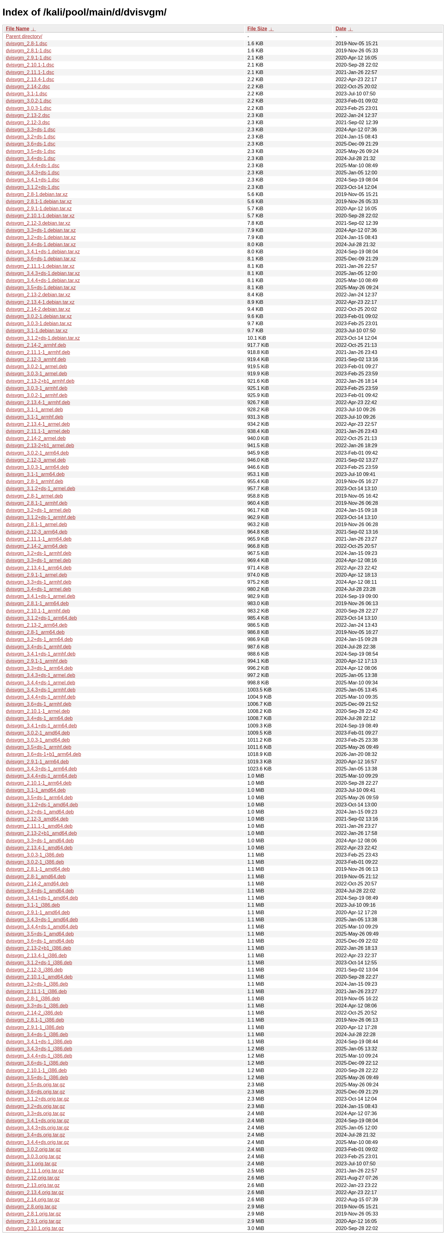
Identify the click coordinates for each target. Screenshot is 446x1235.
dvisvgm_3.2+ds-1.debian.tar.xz (41, 237)
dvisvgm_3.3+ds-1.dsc (30, 129)
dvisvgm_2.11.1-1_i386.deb (36, 991)
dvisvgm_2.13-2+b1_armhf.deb (40, 381)
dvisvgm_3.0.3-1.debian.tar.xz (39, 323)
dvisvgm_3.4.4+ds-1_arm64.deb (41, 776)
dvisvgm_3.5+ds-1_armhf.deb (38, 747)
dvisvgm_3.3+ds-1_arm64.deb (39, 668)
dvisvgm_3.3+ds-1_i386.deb (37, 1005)
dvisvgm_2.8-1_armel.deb (34, 496)
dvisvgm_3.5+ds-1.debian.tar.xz (41, 287)
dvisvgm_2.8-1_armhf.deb (34, 481)
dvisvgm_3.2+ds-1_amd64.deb (40, 811)
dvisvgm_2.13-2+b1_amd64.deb (41, 833)
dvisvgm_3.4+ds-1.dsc (30, 158)
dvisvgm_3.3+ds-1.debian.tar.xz (41, 230)
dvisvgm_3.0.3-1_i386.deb (35, 855)
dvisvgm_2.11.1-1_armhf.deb (38, 352)
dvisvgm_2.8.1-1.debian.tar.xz (39, 201)
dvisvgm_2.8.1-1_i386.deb (35, 1020)
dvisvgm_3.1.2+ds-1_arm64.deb (41, 618)
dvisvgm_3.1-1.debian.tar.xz (37, 330)
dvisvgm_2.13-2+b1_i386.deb (38, 948)
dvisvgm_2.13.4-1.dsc (30, 79)
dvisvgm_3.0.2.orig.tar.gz (33, 1149)
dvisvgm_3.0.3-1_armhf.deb (36, 388)
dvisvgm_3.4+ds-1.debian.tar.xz (41, 244)
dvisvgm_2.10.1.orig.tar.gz (35, 1228)
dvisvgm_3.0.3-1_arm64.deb (37, 467)
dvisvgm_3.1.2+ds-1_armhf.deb (41, 517)
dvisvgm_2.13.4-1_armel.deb (38, 424)
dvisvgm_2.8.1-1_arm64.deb (37, 603)
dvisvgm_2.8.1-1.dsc (28, 50)
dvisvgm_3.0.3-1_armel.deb (36, 373)
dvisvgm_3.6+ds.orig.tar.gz (35, 1091)
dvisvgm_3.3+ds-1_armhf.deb (38, 582)
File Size (257, 28)
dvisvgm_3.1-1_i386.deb (33, 905)
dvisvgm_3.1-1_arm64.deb (35, 474)
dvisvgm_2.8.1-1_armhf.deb (36, 503)
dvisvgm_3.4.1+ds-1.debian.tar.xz (43, 251)
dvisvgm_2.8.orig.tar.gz (31, 1206)
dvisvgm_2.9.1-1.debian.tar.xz (39, 208)
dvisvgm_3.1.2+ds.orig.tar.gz (37, 1099)
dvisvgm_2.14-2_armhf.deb (36, 345)
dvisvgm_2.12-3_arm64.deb (36, 532)
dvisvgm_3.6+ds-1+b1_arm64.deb (43, 754)
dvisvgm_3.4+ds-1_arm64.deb (39, 718)
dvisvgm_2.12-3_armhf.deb (36, 359)
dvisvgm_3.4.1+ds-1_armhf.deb (41, 654)
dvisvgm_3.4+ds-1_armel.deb (38, 589)
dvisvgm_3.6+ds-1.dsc (30, 143)
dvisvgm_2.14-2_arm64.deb (36, 546)
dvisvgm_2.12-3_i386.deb (34, 969)
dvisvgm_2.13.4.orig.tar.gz (35, 1192)
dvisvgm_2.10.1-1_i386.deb (36, 1070)
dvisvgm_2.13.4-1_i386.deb (36, 955)
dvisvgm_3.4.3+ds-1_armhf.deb (41, 689)
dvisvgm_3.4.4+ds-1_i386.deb (39, 1055)
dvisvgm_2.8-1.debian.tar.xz (37, 194)
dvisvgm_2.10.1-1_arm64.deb (39, 783)
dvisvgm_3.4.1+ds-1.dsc (32, 179)
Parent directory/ (24, 36)
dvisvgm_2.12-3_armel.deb (36, 460)
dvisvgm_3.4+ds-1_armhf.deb (38, 646)
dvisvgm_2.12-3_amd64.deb (37, 819)
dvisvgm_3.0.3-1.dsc (28, 108)
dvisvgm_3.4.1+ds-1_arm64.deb (41, 725)
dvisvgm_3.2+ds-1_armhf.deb (38, 553)
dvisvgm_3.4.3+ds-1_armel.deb (40, 675)
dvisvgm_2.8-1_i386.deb (33, 998)
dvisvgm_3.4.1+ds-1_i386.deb (39, 1041)
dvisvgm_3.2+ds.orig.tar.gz (35, 1106)
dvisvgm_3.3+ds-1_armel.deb (38, 560)
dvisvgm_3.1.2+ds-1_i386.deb (39, 962)
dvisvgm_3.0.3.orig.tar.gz (33, 1156)
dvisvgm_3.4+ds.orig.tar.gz (35, 1134)
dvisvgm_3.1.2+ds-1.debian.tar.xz (43, 338)
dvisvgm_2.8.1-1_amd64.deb (38, 869)
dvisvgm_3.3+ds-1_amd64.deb (40, 840)
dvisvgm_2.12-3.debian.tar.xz (38, 223)
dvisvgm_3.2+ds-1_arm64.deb (39, 639)
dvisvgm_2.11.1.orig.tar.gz (35, 1170)
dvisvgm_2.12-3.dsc (28, 122)
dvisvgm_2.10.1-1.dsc (30, 65)
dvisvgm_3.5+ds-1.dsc (30, 151)
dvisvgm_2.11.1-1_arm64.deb (39, 539)
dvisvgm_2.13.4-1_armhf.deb (38, 402)
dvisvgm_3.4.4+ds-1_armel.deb (40, 682)
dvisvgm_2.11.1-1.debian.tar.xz (40, 266)
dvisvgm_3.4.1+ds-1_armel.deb (40, 596)
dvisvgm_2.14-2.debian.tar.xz (38, 309)
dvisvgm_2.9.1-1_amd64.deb (38, 912)
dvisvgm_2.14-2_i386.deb (34, 1012)
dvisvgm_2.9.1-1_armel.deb (36, 575)
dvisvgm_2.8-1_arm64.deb (35, 632)
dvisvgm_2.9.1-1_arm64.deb (37, 761)
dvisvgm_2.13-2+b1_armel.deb (40, 445)
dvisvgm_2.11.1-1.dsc (30, 72)
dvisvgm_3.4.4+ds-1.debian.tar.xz (43, 280)
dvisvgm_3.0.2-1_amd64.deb (38, 732)
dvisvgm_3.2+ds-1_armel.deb (38, 510)
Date (340, 28)
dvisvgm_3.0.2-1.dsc (28, 100)
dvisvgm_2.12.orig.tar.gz (32, 1177)
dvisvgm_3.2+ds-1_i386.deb (37, 984)
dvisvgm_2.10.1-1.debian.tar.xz (40, 215)
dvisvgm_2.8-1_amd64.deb (36, 876)
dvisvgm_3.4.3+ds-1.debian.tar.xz (43, 273)
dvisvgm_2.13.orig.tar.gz (32, 1185)
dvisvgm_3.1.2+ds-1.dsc (32, 187)
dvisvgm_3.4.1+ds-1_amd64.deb (42, 898)
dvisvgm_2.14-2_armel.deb (36, 438)
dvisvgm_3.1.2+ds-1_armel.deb (40, 488)
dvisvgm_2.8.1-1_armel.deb (36, 524)
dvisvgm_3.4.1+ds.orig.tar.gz (37, 1120)
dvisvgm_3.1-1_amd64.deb (36, 790)
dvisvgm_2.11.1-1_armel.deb (38, 431)
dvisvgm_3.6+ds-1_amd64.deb (40, 941)
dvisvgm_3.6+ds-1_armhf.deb (38, 704)
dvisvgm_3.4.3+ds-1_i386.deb (39, 1048)
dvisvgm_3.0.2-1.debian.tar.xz (39, 316)
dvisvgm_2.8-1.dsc (26, 43)
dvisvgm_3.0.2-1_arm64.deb (37, 453)
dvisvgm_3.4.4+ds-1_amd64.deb (42, 926)
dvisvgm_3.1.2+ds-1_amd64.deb (42, 804)
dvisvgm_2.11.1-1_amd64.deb (39, 826)
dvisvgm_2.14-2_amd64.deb (37, 883)
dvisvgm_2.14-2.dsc (28, 86)
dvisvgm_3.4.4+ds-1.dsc (32, 165)
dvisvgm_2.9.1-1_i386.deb (35, 1027)
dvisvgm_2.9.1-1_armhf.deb (36, 661)
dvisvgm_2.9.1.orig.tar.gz (33, 1221)
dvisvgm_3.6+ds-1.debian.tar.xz (41, 258)
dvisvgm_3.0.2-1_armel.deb (36, 366)
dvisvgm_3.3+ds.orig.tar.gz (35, 1113)
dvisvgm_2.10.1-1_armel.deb (38, 711)
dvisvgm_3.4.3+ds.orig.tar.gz (37, 1127)
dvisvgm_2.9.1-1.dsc (28, 57)
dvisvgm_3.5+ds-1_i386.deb (37, 1077)
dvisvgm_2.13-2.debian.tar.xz (38, 294)
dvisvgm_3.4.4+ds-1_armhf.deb (41, 697)
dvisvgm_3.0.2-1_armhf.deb (36, 395)
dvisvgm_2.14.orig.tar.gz (32, 1199)
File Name (17, 28)
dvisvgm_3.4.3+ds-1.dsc (32, 172)
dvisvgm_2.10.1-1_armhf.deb (38, 610)
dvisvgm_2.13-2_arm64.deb (36, 625)
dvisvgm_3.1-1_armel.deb (34, 409)
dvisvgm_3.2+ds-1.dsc (30, 136)
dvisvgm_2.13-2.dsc (28, 115)
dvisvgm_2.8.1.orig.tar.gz (33, 1213)
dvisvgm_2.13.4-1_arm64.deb (39, 567)
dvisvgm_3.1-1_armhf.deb (34, 417)
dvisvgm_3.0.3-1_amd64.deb (38, 740)
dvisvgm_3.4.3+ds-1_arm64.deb (41, 768)
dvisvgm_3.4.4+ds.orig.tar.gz (37, 1142)
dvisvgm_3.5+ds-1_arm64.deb (39, 797)
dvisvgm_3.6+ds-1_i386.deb (37, 1063)
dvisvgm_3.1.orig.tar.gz (31, 1163)
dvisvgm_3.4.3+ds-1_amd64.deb (42, 919)
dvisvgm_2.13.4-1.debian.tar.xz (40, 302)
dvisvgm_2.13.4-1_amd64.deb (39, 847)
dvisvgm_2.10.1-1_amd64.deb (39, 977)
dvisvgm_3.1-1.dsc (26, 93)
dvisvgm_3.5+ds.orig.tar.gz (35, 1084)
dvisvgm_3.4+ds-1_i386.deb (37, 1034)
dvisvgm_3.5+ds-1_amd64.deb (40, 933)
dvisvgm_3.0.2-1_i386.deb (35, 862)
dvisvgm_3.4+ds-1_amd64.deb (40, 890)
